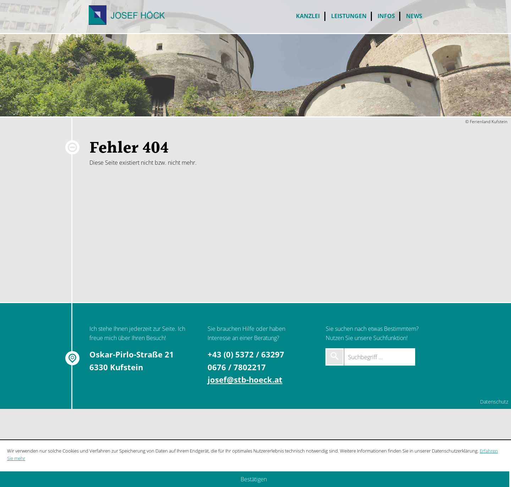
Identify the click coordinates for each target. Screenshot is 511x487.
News (414, 16)
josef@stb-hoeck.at (245, 379)
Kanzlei (308, 16)
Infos (386, 16)
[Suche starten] (334, 357)
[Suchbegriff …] (379, 357)
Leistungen (349, 16)
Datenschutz (494, 401)
